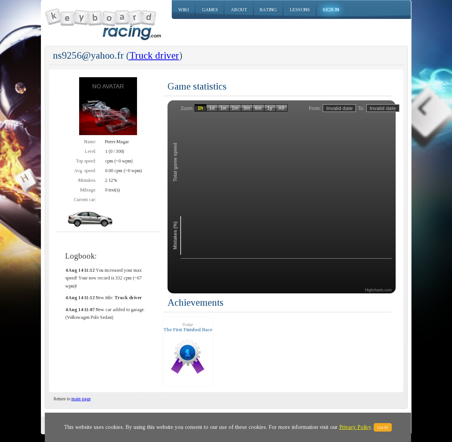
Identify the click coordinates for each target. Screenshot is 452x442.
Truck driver (154, 55)
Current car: (85, 199)
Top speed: (86, 161)
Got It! (383, 427)
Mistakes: (87, 180)
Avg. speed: (85, 170)
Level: (90, 151)
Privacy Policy (355, 427)
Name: (90, 141)
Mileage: (88, 190)
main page (81, 398)
